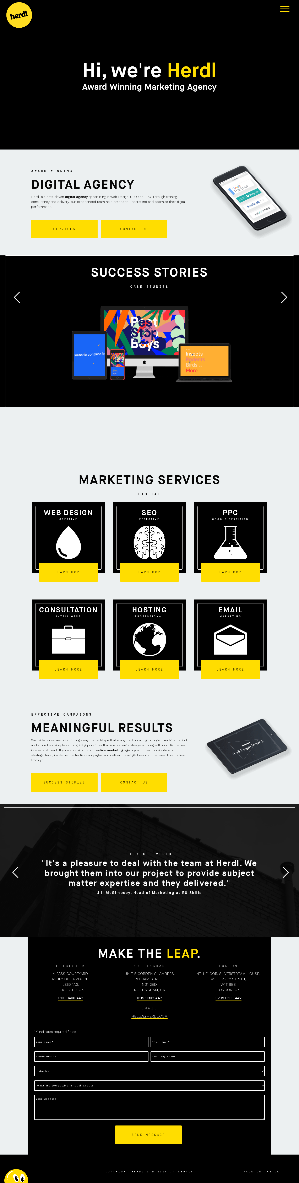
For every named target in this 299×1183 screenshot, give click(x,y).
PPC (148, 197)
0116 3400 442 (70, 998)
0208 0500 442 (228, 998)
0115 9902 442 (149, 998)
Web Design (119, 197)
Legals (186, 1171)
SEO (133, 197)
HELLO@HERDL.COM (149, 1016)
